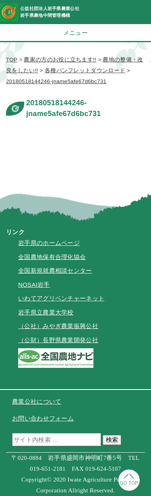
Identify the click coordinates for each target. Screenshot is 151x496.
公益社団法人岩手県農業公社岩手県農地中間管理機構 (49, 12)
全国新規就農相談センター (55, 270)
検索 (112, 439)
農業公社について (36, 401)
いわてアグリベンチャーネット (61, 298)
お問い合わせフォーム (43, 418)
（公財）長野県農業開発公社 (58, 340)
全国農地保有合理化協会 (52, 256)
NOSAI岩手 (34, 284)
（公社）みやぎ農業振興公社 (58, 326)
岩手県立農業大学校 (46, 312)
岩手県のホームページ (49, 242)
